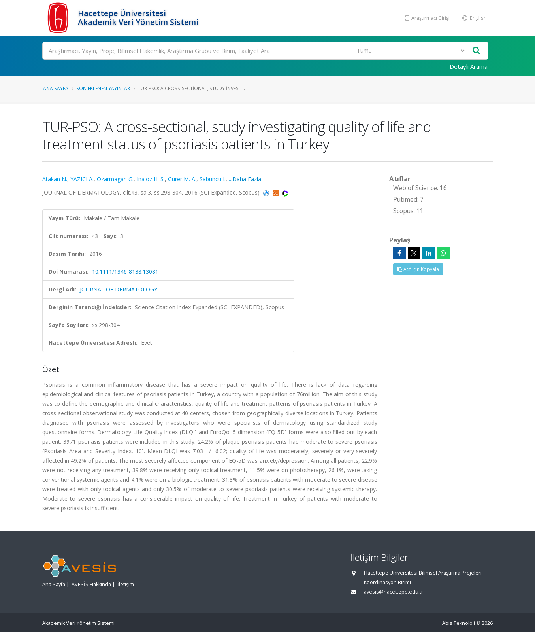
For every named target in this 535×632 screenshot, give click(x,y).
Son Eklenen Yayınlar (103, 88)
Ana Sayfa (55, 88)
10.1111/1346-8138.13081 (125, 271)
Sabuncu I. (213, 179)
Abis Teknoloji (458, 623)
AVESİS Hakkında (91, 584)
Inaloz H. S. (151, 179)
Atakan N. (54, 179)
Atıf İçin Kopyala (418, 269)
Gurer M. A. (182, 179)
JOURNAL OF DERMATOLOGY (118, 289)
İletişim (125, 584)
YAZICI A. (82, 179)
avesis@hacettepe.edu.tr (393, 591)
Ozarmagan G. (115, 179)
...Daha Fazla (245, 179)
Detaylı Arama (469, 66)
